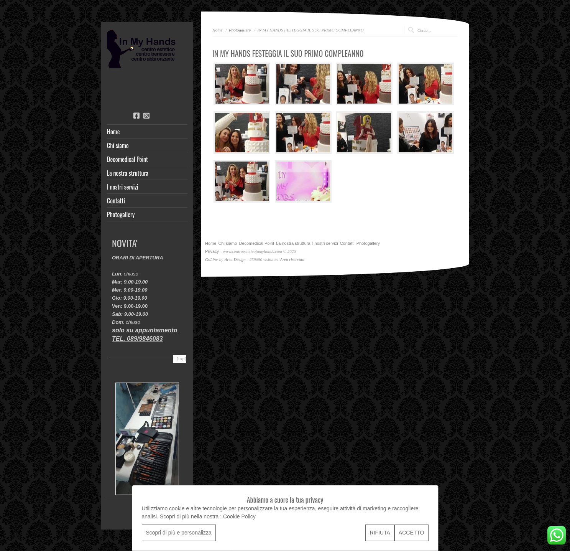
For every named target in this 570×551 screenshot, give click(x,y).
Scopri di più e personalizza (179, 533)
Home (113, 132)
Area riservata (292, 259)
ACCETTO (411, 533)
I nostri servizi (122, 187)
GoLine (211, 259)
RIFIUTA (380, 533)
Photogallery (121, 214)
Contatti (116, 201)
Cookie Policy (239, 516)
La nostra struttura (127, 173)
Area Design (235, 259)
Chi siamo (118, 145)
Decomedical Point (127, 159)
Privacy (212, 251)
